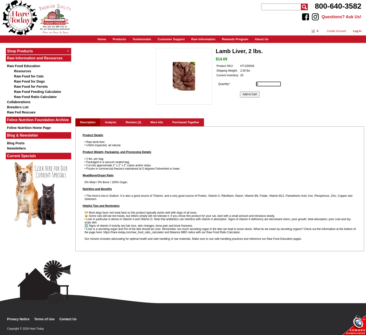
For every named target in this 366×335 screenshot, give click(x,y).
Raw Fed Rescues (21, 112)
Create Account (336, 31)
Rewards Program (235, 39)
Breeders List (17, 107)
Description (87, 122)
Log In (357, 31)
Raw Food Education (23, 66)
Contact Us (68, 319)
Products (119, 39)
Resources (22, 71)
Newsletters (16, 148)
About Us (261, 39)
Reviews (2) (133, 122)
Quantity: (224, 84)
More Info (156, 122)
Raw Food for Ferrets (31, 86)
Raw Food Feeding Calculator (37, 92)
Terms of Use (44, 319)
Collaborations (19, 102)
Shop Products (38, 51)
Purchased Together (185, 122)
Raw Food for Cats (29, 76)
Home (102, 39)
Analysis (110, 122)
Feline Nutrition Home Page (29, 128)
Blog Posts (16, 143)
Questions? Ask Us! (341, 17)
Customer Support (171, 39)
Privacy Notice (18, 319)
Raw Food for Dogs (29, 81)
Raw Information (203, 39)
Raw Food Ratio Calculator (35, 97)
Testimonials (142, 39)
